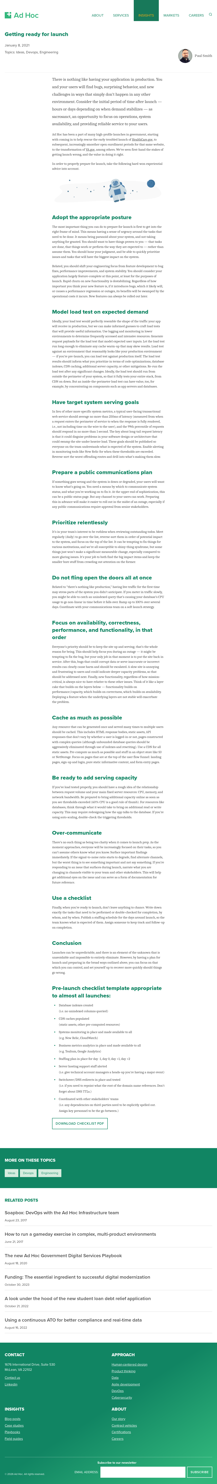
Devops (32, 52)
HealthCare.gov (142, 139)
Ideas (20, 52)
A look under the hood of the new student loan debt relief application (78, 1298)
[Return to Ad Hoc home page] (22, 11)
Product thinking (124, 1371)
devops (28, 1173)
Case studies (14, 1425)
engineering (49, 1173)
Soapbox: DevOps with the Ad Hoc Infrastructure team (62, 1212)
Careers (117, 1438)
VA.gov (90, 149)
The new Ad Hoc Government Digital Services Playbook (63, 1255)
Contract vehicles (124, 1425)
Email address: (86, 1472)
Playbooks (12, 1432)
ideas (11, 1173)
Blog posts (13, 1418)
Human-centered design (129, 1364)
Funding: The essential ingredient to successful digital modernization (77, 1277)
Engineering (49, 52)
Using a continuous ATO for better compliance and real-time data (73, 1319)
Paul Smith (203, 56)
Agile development (126, 1384)
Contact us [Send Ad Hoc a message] (12, 1377)
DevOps (118, 1391)
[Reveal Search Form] (210, 14)
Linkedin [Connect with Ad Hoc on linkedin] (11, 1384)
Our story (118, 1418)
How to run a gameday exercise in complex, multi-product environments (80, 1234)
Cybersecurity (122, 1397)
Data (115, 1377)
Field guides (14, 1438)
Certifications (121, 1432)
